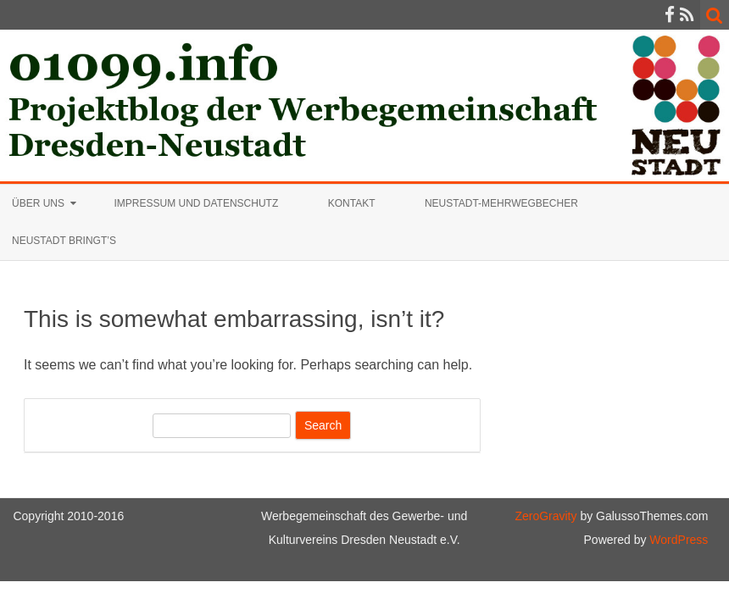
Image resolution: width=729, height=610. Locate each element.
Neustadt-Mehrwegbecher (501, 203)
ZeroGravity (545, 516)
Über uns (38, 203)
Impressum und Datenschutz (196, 203)
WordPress (677, 539)
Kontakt (352, 203)
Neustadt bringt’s (64, 241)
